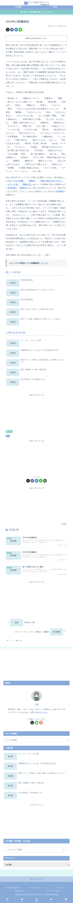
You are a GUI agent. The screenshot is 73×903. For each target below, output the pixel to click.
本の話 (9, 431)
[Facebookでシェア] (12, 30)
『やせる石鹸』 (18, 181)
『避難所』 (32, 181)
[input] (36, 740)
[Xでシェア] (8, 30)
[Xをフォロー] (32, 722)
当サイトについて (36, 888)
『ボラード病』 (12, 184)
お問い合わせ (18, 891)
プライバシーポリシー (54, 891)
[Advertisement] (36, 412)
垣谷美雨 (11, 188)
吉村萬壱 (60, 191)
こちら (46, 263)
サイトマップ (60, 888)
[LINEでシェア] (20, 30)
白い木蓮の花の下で (13, 888)
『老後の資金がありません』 (51, 181)
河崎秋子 (23, 188)
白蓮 (36, 704)
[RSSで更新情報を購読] (41, 722)
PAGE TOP (36, 879)
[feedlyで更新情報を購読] (36, 722)
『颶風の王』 (27, 184)
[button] (45, 481)
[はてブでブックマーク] (16, 30)
